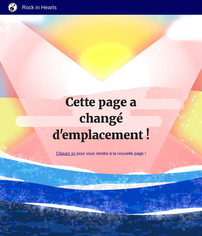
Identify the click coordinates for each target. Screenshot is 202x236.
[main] (101, 118)
